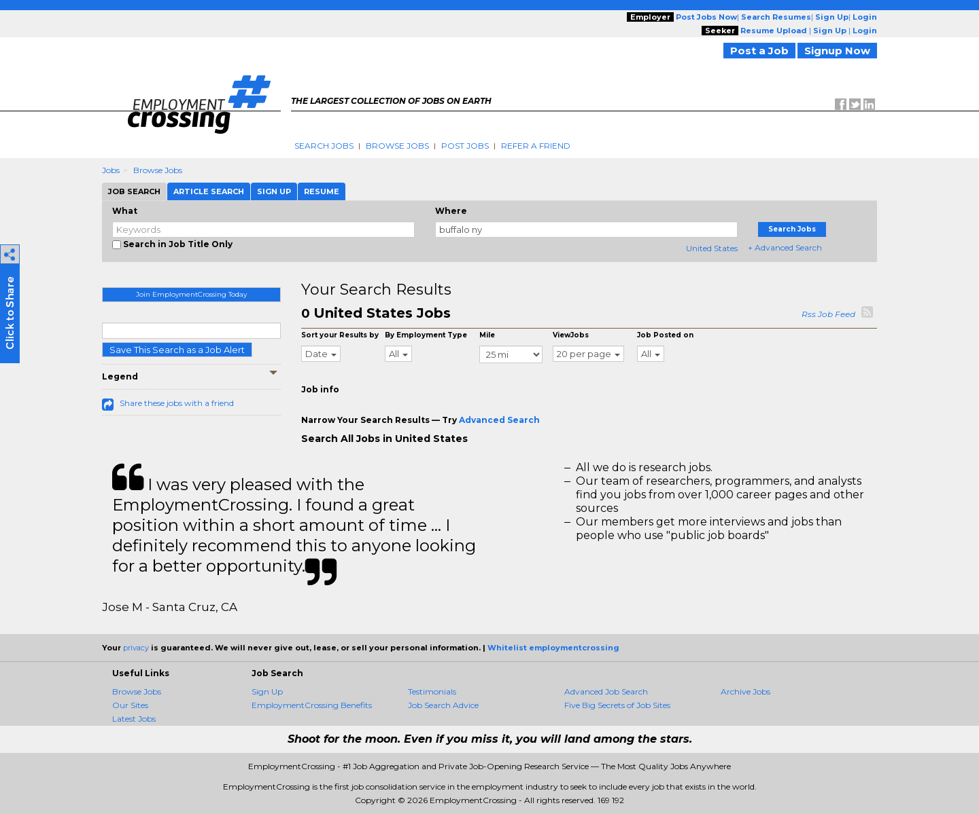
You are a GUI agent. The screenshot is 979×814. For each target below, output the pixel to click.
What (124, 211)
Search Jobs (324, 146)
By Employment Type (426, 335)
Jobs (111, 170)
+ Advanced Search (785, 247)
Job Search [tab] (134, 191)
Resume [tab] (321, 191)
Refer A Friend (535, 146)
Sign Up (267, 691)
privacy (136, 647)
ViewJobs (571, 335)
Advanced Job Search (606, 691)
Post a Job (759, 50)
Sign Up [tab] (274, 191)
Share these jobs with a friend (177, 403)
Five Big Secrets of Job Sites (617, 705)
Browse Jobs (397, 146)
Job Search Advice (443, 705)
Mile (487, 335)
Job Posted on (665, 335)
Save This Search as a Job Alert (177, 349)
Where (451, 211)
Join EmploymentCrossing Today (191, 294)
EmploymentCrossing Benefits (312, 705)
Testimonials (432, 691)
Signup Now (837, 50)
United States (712, 248)
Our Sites (130, 705)
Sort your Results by (340, 335)
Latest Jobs (134, 719)
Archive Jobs (745, 691)
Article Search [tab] (208, 191)
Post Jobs (465, 146)
